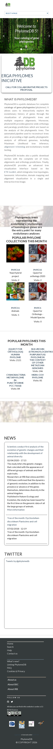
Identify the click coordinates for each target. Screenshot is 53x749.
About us (12, 679)
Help (9, 650)
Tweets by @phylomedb (17, 561)
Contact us (12, 653)
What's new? (13, 661)
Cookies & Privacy (16, 671)
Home (10, 643)
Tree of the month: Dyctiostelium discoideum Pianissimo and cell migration (23, 521)
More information (16, 509)
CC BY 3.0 (36, 735)
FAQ (9, 667)
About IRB (13, 689)
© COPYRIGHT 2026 (26, 742)
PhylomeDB (26, 739)
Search (10, 646)
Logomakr (17, 735)
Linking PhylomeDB (16, 664)
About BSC (13, 684)
